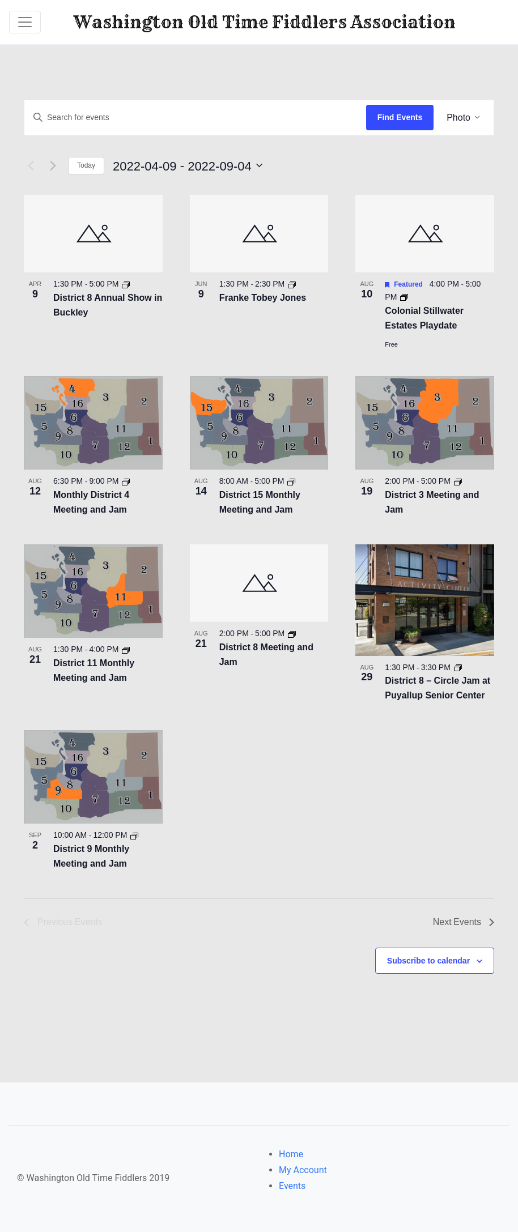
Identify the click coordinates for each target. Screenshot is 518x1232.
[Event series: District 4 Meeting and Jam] (127, 480)
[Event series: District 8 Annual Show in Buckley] (127, 283)
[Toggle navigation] (25, 22)
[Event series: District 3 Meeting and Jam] (458, 480)
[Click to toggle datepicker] (206, 165)
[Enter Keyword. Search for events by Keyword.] (195, 117)
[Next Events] (53, 165)
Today (86, 165)
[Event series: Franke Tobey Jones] (292, 283)
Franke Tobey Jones (263, 297)
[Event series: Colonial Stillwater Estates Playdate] (404, 296)
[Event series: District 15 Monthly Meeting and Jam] (292, 480)
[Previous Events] (30, 165)
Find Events (399, 117)
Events (292, 1185)
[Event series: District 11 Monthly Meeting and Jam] (127, 648)
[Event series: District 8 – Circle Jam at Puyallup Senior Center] (458, 666)
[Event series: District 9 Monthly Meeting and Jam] (135, 834)
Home (291, 1153)
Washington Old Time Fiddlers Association (265, 22)
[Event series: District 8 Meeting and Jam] (292, 632)
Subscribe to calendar (428, 959)
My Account (303, 1169)
